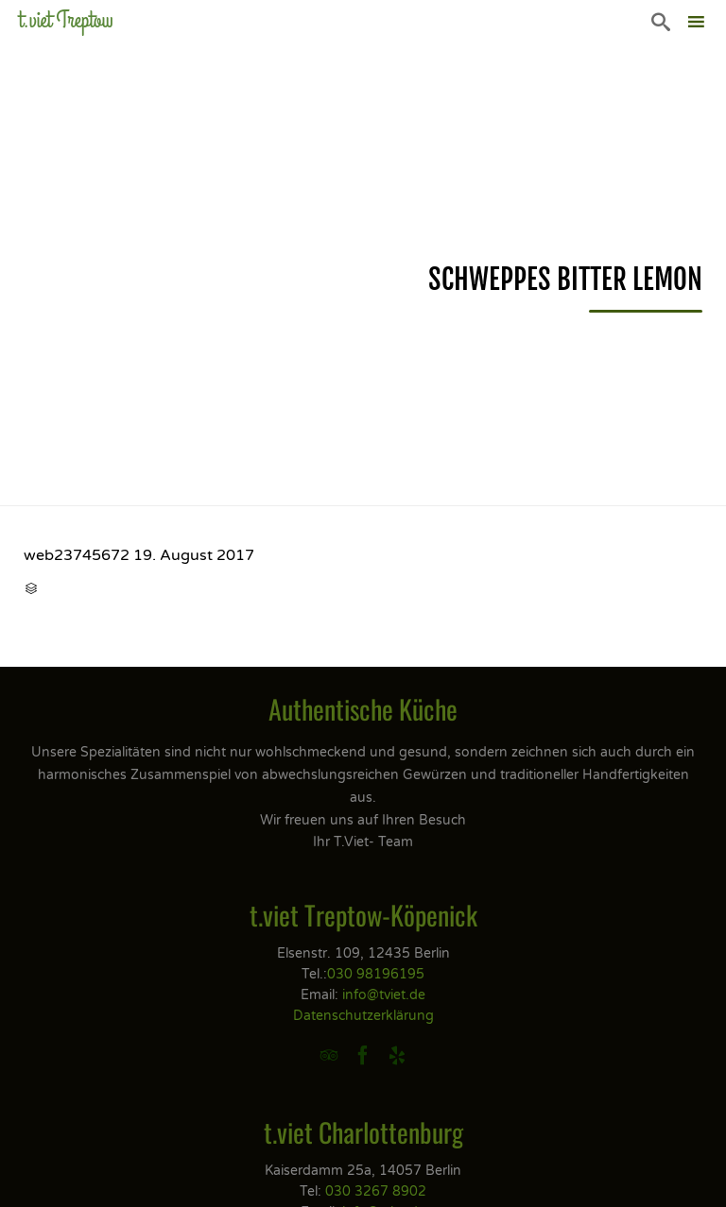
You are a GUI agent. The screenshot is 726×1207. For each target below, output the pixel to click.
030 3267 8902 (375, 1191)
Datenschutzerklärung (363, 1016)
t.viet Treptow (66, 20)
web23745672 (77, 555)
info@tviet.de (383, 995)
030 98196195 (375, 974)
